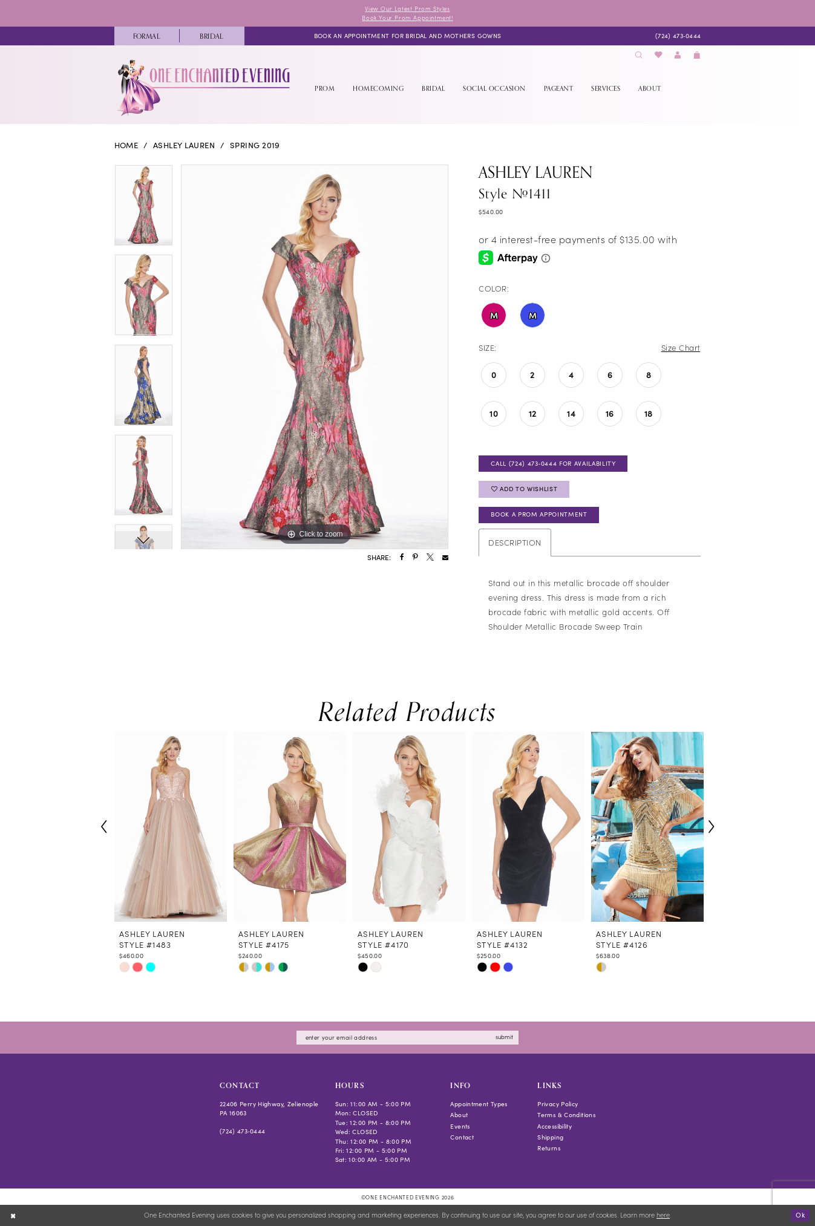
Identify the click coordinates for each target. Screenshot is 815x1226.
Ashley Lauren (184, 145)
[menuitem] (147, 36)
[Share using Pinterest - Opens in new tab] (415, 557)
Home (126, 145)
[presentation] (170, 827)
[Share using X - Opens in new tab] (430, 557)
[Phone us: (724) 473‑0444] (678, 36)
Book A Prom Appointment (539, 514)
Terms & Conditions (566, 1114)
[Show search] (639, 55)
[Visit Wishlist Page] (658, 55)
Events (460, 1126)
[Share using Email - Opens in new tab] (445, 558)
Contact (462, 1137)
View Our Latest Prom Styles (407, 8)
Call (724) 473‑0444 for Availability (553, 463)
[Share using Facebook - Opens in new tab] (402, 557)
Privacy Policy (557, 1104)
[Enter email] (407, 1038)
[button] (677, 55)
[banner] (204, 87)
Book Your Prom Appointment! (407, 17)
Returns (548, 1148)
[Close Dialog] (13, 1216)
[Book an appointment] (408, 36)
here (663, 1215)
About (459, 1114)
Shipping (550, 1137)
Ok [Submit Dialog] (800, 1214)
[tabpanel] (143, 210)
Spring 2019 (255, 145)
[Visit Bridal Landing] (211, 36)
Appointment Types (478, 1104)
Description (514, 542)
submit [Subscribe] (504, 1036)
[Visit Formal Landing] (147, 36)
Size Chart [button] (681, 347)
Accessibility (554, 1126)
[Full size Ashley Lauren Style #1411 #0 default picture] (315, 357)
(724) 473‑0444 (243, 1131)
